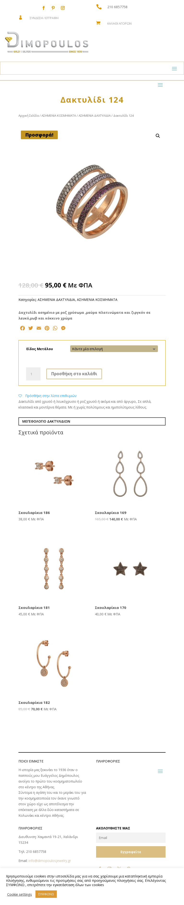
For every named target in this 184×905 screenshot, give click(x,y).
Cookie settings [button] (19, 894)
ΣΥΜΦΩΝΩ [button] (46, 894)
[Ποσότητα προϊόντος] (33, 374)
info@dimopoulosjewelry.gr (50, 860)
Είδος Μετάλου (39, 349)
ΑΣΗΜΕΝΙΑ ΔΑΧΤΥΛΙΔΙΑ (95, 115)
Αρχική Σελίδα (28, 115)
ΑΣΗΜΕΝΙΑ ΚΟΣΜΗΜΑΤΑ (58, 115)
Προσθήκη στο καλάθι (74, 373)
